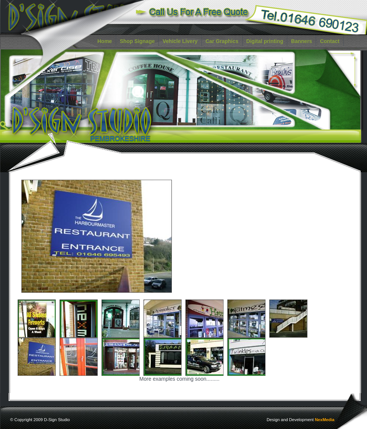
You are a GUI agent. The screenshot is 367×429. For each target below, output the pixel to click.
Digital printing (264, 41)
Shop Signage (137, 41)
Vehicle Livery (180, 41)
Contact (329, 41)
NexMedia (324, 419)
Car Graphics (222, 41)
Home (104, 41)
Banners (301, 41)
